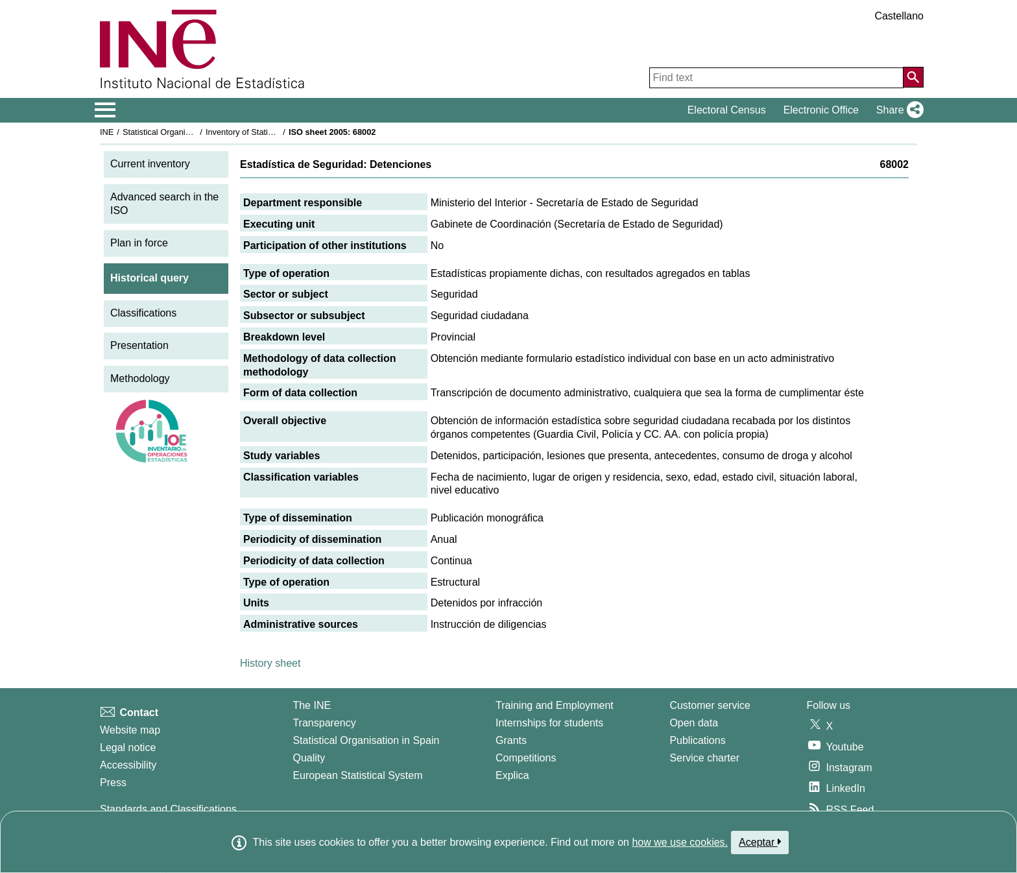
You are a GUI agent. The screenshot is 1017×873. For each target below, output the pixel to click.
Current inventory (150, 163)
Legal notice (128, 747)
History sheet (270, 663)
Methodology (140, 378)
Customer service (709, 705)
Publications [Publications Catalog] (697, 740)
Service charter (704, 757)
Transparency (324, 722)
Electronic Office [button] (821, 109)
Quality (309, 757)
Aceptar (760, 842)
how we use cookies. (680, 842)
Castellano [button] (899, 15)
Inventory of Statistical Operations (267, 132)
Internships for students (549, 722)
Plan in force (139, 242)
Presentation (139, 345)
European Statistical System (357, 775)
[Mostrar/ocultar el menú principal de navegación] (105, 110)
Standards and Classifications (168, 809)
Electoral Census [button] (727, 109)
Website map (130, 729)
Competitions (526, 757)
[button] (897, 110)
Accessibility (128, 765)
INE (107, 132)
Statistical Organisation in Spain (181, 132)
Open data (693, 722)
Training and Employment (555, 705)
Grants (511, 740)
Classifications (143, 312)
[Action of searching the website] (913, 77)
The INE (312, 705)
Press (113, 782)
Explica (512, 775)
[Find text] (776, 77)
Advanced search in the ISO (164, 203)
